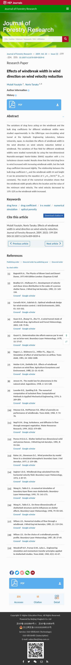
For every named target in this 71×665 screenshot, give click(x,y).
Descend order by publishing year (35, 262)
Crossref (17, 295)
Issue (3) (54, 54)
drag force (12, 205)
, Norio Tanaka (31, 84)
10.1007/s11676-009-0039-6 (31, 57)
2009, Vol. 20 (41, 54)
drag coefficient (29, 205)
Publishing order (13, 262)
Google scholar (28, 295)
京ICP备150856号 (47, 623)
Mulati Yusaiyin (15, 84)
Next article (54, 243)
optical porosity (29, 209)
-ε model (45, 205)
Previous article (19, 243)
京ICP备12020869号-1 (26, 623)
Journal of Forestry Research (21, 8)
